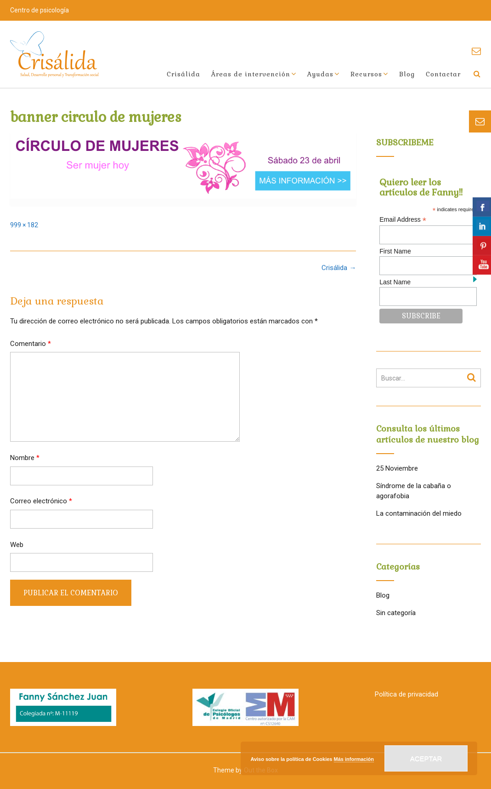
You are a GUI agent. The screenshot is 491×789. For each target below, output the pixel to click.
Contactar (443, 74)
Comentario (30, 344)
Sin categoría (396, 613)
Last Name (395, 282)
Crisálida (183, 74)
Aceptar (426, 758)
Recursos (366, 74)
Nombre (25, 458)
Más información (354, 759)
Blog (407, 74)
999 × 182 (24, 225)
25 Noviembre (397, 468)
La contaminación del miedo (419, 513)
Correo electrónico (41, 501)
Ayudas (320, 74)
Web (16, 545)
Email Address (402, 219)
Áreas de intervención (250, 74)
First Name (395, 251)
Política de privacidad (406, 694)
